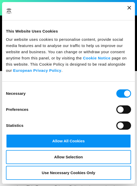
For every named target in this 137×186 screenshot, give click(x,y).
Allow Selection (68, 157)
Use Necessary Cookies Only (68, 173)
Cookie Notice (97, 58)
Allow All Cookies (68, 141)
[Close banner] (129, 11)
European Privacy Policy (37, 70)
